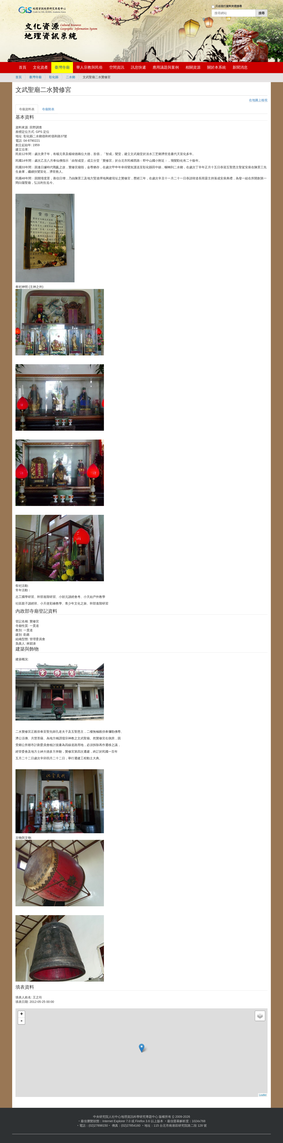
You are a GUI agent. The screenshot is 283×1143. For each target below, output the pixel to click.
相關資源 (193, 67)
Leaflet (262, 1095)
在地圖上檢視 (258, 100)
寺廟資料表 (26, 109)
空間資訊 (116, 67)
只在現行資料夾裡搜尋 (228, 6)
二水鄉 (70, 77)
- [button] (21, 1021)
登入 (205, 19)
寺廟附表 (48, 109)
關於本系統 (216, 67)
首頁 (22, 67)
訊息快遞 (138, 67)
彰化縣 (53, 77)
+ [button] (21, 1014)
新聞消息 (240, 67)
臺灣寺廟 (62, 67)
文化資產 (40, 67)
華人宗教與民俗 (89, 67)
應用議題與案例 (166, 67)
